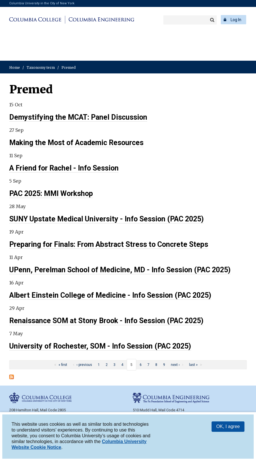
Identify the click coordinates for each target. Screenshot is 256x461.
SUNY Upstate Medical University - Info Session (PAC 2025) (106, 219)
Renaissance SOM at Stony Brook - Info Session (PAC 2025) (106, 320)
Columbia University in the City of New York (41, 3)
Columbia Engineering (100, 20)
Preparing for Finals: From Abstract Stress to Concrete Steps (108, 244)
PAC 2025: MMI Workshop (51, 193)
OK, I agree (228, 427)
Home (14, 67)
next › (175, 365)
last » (193, 365)
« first (63, 365)
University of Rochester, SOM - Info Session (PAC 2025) (100, 346)
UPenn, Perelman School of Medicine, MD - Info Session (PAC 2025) (120, 270)
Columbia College (36, 20)
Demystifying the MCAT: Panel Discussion (78, 117)
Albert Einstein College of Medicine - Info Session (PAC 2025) (110, 295)
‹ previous (84, 365)
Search (212, 20)
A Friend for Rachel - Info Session (64, 168)
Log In (236, 19)
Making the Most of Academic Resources (76, 142)
